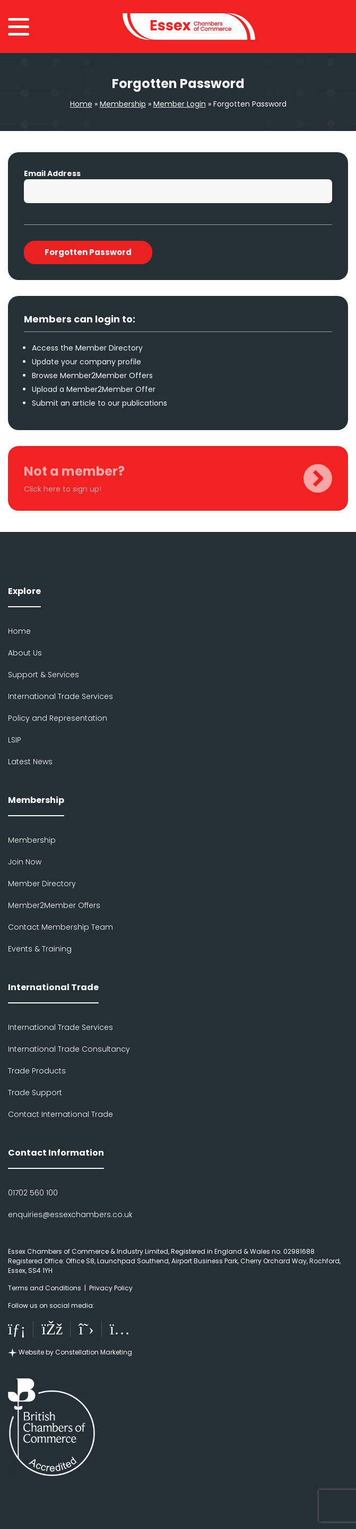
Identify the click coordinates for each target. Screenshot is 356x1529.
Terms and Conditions (44, 1287)
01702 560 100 (33, 1192)
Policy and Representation (57, 718)
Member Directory (42, 883)
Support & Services (43, 674)
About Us (25, 653)
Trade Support (35, 1092)
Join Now (24, 862)
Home (81, 104)
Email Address (52, 173)
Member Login (179, 104)
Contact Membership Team (60, 927)
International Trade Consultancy (69, 1049)
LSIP (14, 740)
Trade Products (37, 1070)
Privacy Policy (111, 1287)
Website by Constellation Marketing (70, 1352)
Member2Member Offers (54, 905)
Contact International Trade (60, 1114)
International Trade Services (60, 696)
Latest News (30, 761)
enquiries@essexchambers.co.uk (70, 1214)
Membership (123, 104)
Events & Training (40, 948)
